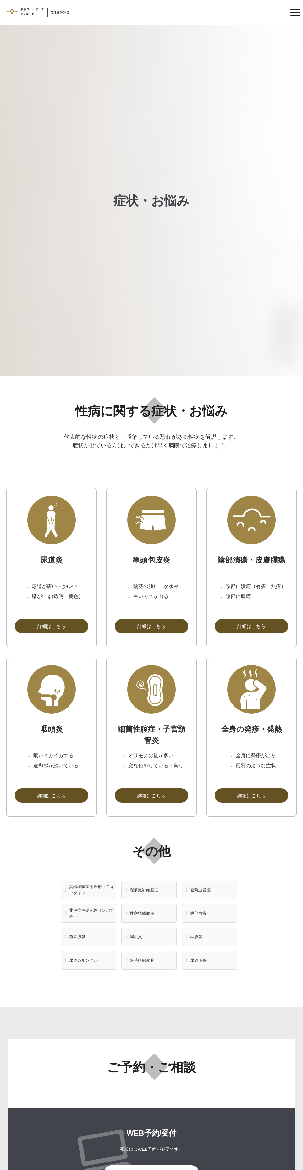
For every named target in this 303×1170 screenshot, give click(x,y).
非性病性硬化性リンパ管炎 (91, 913)
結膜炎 (196, 936)
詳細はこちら (51, 626)
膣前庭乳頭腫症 (144, 889)
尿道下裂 (198, 960)
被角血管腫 (200, 889)
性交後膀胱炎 (142, 913)
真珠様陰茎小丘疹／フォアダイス (91, 889)
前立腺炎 (77, 936)
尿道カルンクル (83, 960)
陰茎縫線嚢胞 (142, 960)
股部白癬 (198, 913)
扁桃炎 (136, 936)
